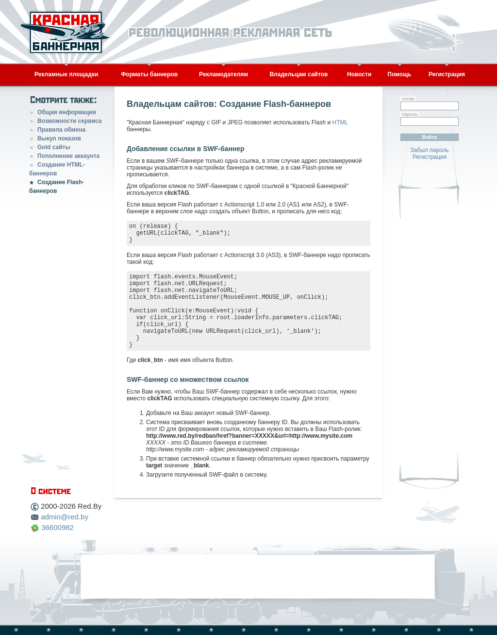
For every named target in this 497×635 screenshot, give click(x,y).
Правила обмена (61, 129)
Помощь (399, 74)
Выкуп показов (59, 138)
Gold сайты (53, 147)
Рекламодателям (223, 74)
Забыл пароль (429, 150)
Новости (359, 74)
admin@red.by (64, 517)
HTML (340, 122)
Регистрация (447, 74)
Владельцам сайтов (298, 74)
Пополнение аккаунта (68, 156)
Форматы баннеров (149, 74)
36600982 (57, 527)
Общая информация (66, 112)
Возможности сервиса (69, 121)
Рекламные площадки (66, 74)
